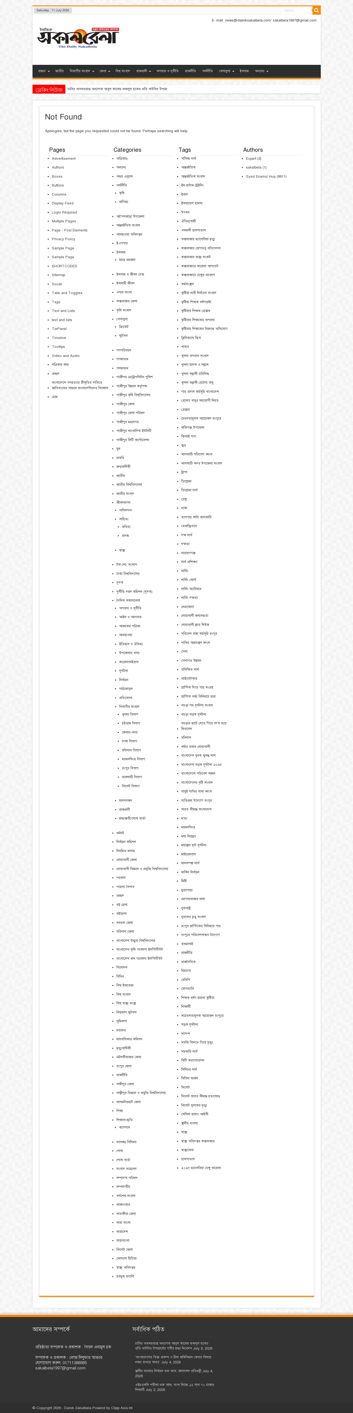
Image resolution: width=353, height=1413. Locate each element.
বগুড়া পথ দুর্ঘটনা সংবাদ (197, 705)
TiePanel (59, 329)
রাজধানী (143, 71)
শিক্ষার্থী (186, 1006)
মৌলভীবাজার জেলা (128, 1057)
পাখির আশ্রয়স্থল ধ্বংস (195, 643)
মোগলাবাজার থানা (193, 899)
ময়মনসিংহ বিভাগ (133, 759)
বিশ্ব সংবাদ (123, 71)
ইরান (184, 194)
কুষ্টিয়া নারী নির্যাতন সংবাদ (198, 293)
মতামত (121, 1030)
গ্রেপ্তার (185, 409)
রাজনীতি (190, 71)
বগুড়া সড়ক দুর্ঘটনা (193, 714)
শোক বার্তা (123, 1160)
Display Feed (63, 203)
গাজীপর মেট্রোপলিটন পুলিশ (134, 377)
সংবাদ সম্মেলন (126, 1169)
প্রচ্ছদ (44, 71)
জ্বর (183, 445)
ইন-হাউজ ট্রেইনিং (192, 185)
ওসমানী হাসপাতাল (193, 230)
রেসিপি (185, 980)
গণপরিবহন (123, 350)
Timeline (59, 338)
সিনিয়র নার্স (189, 1069)
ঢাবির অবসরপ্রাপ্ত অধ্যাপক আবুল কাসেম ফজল (99, 89)
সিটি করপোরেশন (192, 1060)
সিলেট (185, 1087)
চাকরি (120, 458)
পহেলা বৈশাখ (125, 887)
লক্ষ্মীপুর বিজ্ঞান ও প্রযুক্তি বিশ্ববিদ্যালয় (141, 1093)
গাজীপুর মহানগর (127, 422)
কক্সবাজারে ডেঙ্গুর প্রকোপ (198, 275)
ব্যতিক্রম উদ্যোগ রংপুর (196, 800)
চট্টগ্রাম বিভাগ (131, 723)
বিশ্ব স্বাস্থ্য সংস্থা (126, 1003)
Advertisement (64, 158)
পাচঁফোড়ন (126, 689)
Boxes (57, 176)
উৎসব (185, 212)
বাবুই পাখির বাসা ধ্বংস (196, 791)
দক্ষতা (185, 544)
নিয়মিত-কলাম (125, 851)
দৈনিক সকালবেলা (128, 600)
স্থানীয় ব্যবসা (189, 1123)
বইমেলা (121, 913)
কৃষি (121, 193)
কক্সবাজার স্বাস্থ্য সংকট (196, 257)
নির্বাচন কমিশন (126, 842)
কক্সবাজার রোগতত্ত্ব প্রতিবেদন (201, 248)
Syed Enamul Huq (261, 176)
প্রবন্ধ (125, 536)
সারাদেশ (122, 1232)
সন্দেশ (185, 1033)
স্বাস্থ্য (122, 550)
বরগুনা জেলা (124, 923)
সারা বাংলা (123, 1222)
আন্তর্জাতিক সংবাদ (128, 225)
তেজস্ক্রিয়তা (189, 526)
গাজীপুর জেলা (125, 404)
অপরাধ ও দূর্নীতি (167, 71)
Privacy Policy (63, 239)
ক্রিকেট (124, 327)
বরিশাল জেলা (125, 931)
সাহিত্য (124, 519)
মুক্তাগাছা (186, 890)
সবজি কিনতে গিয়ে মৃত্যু (197, 1042)
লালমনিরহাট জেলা (128, 1102)
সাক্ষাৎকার (123, 1205)
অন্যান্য (262, 71)
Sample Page (63, 248)
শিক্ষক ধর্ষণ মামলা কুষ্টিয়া (197, 998)
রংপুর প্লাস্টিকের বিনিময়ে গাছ (201, 926)
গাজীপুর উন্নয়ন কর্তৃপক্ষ (131, 386)
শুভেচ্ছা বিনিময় (126, 1142)
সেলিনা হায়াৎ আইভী (194, 1114)
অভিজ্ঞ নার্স (188, 158)
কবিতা (126, 527)
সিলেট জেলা (124, 1249)
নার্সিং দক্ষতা (189, 598)
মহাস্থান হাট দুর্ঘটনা (193, 845)
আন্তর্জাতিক (188, 167)
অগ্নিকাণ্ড (122, 158)
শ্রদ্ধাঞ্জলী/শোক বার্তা (132, 818)
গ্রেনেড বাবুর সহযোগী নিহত (200, 400)
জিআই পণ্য (188, 436)
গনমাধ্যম (122, 368)
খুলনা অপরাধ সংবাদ (195, 356)
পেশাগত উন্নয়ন (191, 660)
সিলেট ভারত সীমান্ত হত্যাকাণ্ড (200, 1096)
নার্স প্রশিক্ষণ (189, 562)
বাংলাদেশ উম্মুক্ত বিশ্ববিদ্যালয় (135, 941)
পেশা (184, 651)
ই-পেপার (122, 243)
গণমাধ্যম (122, 359)
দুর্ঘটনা (123, 671)
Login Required (64, 212)
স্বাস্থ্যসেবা (187, 1150)
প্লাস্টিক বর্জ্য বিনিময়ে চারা (198, 696)
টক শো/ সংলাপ (126, 564)
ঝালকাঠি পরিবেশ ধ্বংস (196, 454)
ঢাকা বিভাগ (129, 741)
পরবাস (120, 878)
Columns (59, 194)
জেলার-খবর (130, 732)
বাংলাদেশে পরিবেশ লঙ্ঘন (198, 773)
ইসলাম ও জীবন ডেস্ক (130, 274)
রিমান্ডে (186, 971)
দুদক (119, 582)
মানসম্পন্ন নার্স (190, 863)
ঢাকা (184, 508)
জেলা (105, 71)
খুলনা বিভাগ (130, 714)
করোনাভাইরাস (128, 662)
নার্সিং (184, 571)
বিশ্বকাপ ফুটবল (126, 1012)
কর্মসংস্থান (187, 284)
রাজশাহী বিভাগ (132, 777)
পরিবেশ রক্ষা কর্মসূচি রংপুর (199, 633)
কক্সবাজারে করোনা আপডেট (199, 266)
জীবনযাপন (123, 502)
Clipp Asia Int (121, 1408)
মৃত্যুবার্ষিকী (123, 1048)
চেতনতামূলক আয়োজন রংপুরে (201, 418)
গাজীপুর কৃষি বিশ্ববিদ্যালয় (133, 395)
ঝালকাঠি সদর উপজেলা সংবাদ (201, 463)
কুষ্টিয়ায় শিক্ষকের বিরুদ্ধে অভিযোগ (204, 329)
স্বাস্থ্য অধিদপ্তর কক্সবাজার (198, 1141)
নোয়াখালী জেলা (126, 860)
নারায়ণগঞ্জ (188, 553)
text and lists (62, 320)
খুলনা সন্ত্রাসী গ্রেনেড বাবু (197, 382)
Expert (251, 158)
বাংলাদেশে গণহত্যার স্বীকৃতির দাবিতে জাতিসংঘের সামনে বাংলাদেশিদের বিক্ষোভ (80, 385)
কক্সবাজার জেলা (126, 301)
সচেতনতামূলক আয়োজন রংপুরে (202, 1016)
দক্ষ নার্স (186, 535)
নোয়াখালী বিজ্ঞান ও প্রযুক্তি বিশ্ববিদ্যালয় (142, 869)
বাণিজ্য (123, 202)
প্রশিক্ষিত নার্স (190, 669)
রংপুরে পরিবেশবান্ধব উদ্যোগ (200, 935)
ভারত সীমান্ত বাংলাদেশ (196, 809)
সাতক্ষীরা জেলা (126, 1214)
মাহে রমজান (127, 260)
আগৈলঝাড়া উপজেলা (130, 216)
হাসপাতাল (188, 1159)
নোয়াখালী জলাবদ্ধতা (194, 616)
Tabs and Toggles (67, 293)
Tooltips (58, 347)
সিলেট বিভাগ (131, 786)
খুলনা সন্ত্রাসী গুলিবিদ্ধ (195, 374)
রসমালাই (187, 944)
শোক (119, 1151)
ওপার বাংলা (124, 292)
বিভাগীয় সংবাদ (82, 71)
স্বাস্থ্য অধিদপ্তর (125, 1267)
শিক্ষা (119, 1111)
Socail (57, 284)
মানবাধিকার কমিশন (129, 1039)
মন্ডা (184, 818)
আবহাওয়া (125, 635)
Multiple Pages (64, 221)
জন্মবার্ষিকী (123, 467)
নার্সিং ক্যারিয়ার (191, 589)
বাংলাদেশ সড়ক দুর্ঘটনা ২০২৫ (201, 765)
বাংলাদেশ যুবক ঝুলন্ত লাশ (198, 755)
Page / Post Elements (70, 230)
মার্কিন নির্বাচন (190, 872)
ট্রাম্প (184, 472)
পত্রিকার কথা (60, 364)
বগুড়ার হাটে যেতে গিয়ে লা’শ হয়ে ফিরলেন (203, 726)
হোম (55, 397)
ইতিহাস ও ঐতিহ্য (131, 644)
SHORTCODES (64, 266)
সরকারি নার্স (189, 1051)
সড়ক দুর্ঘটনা (189, 1024)
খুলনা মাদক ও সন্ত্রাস (194, 364)
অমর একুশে (124, 176)
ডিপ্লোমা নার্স (189, 490)
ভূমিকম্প (121, 1021)
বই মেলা (121, 905)
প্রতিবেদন (125, 698)
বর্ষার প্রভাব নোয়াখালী (195, 747)
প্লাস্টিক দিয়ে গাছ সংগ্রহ (197, 687)
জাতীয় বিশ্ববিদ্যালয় (129, 484)
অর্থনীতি (207, 71)
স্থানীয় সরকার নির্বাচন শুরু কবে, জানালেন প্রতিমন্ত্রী (168, 1371)
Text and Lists (63, 311)
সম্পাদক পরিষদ (127, 1178)
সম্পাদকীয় (123, 1187)
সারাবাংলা (122, 1240)
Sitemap (58, 275)
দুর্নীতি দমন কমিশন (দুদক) (134, 592)
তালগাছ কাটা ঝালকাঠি (196, 517)
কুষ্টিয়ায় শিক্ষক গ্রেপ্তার (195, 311)
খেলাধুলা (226, 71)
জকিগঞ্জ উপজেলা (192, 427)
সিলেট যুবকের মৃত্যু (194, 1105)
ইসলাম (244, 71)
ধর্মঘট (120, 833)
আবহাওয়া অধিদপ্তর (129, 234)
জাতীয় (59, 71)
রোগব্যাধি (187, 989)
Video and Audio (66, 356)
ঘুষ (118, 449)
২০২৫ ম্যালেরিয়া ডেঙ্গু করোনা (201, 1168)
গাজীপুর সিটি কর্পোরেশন (132, 440)
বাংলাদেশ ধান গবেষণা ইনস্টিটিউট (139, 958)
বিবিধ (120, 976)
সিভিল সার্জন (189, 1078)
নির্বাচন (123, 680)
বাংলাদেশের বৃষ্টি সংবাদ (197, 782)
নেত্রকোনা (187, 607)
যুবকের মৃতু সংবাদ (193, 917)
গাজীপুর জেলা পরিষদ (130, 413)
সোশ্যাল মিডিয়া (126, 1258)
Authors (58, 167)
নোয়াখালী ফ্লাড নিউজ (195, 625)
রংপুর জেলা (124, 1066)
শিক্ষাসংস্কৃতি (124, 1120)
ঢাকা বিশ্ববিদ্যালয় (128, 574)
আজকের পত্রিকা (129, 626)
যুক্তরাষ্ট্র (186, 908)
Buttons (58, 185)
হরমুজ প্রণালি (125, 1276)
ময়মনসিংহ (188, 827)
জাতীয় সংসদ (125, 494)
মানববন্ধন (125, 800)
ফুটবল (123, 336)
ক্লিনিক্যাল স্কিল (191, 338)
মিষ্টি (184, 881)
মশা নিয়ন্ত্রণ (188, 836)
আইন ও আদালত (130, 617)
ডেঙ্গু (184, 499)
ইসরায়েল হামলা (191, 203)
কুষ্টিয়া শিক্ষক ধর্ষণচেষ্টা (196, 302)
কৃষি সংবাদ (123, 310)
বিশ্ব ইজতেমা (124, 985)
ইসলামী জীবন (125, 283)
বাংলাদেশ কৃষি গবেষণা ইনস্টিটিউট (139, 949)
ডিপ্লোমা (186, 481)
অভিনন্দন (125, 510)
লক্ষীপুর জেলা (125, 1084)
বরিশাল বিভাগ (131, 750)
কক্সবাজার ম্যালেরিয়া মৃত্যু (198, 239)
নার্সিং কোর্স (188, 580)
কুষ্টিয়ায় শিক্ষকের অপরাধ (198, 320)
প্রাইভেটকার (189, 678)
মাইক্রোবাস (188, 854)
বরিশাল (186, 737)
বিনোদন (121, 967)
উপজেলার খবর (129, 653)
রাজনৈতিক (188, 962)
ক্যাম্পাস (124, 1127)
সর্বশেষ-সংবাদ (126, 1196)
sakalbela (253, 167)
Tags (56, 302)
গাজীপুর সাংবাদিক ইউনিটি (133, 431)
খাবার (185, 347)
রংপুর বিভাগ (130, 768)
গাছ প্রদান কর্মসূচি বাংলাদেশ (200, 392)
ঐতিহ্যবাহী (188, 221)
